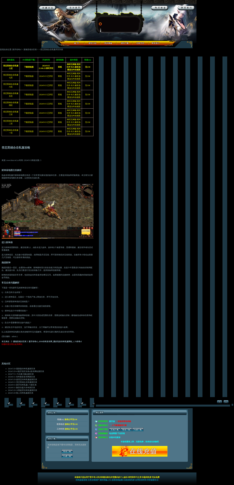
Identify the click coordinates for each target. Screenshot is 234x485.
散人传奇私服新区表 (24, 393)
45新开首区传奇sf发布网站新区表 (30, 371)
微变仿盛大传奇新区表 (25, 387)
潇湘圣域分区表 (30, 49)
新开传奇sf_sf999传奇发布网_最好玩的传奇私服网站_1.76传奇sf (55, 341)
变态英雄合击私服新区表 (26, 382)
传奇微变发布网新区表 (25, 377)
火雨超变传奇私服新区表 (26, 390)
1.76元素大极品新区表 (24, 374)
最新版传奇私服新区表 (25, 369)
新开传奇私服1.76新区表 (26, 385)
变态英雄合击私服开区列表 (51, 49)
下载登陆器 (29, 76)
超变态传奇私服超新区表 (26, 379)
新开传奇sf (16, 49)
